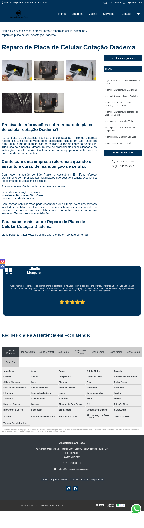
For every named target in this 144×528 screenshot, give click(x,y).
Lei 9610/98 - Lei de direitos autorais (51, 432)
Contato (126, 13)
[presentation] (3, 306)
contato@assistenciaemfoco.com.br (72, 469)
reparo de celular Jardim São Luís (120, 139)
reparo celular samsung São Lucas (121, 90)
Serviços (108, 13)
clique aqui (45, 234)
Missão (92, 13)
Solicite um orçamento (123, 58)
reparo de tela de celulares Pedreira (121, 97)
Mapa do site (96, 480)
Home (62, 13)
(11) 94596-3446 (132, 2)
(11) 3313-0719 (112, 2)
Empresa (77, 13)
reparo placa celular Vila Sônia (119, 122)
